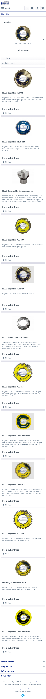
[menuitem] (6, 8)
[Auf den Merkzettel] (7, 113)
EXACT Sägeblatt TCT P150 (13, 289)
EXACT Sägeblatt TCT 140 (23, 43)
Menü (5, 7)
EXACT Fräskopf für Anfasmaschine (17, 191)
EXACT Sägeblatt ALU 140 (13, 534)
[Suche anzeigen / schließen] (26, 8)
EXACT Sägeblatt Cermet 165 (14, 485)
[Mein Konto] (37, 8)
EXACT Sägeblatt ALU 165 (13, 387)
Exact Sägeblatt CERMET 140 (14, 583)
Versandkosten (36, 682)
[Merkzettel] (32, 8)
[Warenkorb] (42, 8)
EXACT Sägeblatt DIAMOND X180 (16, 632)
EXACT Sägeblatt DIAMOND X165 (16, 436)
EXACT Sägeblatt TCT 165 (12, 93)
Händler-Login (17, 689)
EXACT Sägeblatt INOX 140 (13, 142)
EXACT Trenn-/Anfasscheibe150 (15, 338)
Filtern (6, 58)
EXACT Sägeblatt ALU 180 (13, 240)
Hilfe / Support (29, 689)
